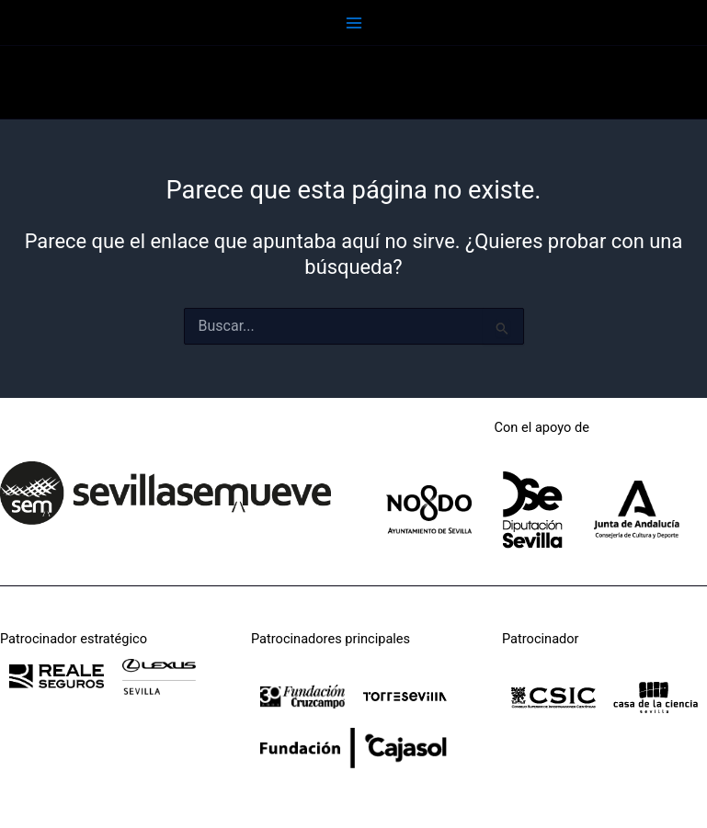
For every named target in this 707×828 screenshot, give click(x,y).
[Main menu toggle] (354, 23)
